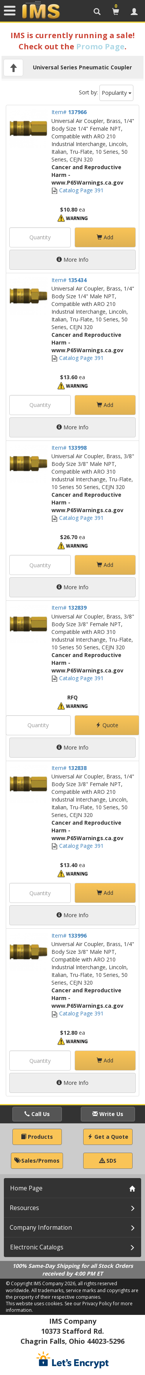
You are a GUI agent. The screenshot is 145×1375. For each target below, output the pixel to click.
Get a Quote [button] (107, 1136)
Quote (107, 725)
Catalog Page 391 (77, 190)
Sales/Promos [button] (37, 1160)
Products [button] (37, 1136)
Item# (69, 112)
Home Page (26, 1188)
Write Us (107, 1114)
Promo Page (100, 46)
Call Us (37, 1114)
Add (105, 237)
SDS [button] (107, 1160)
